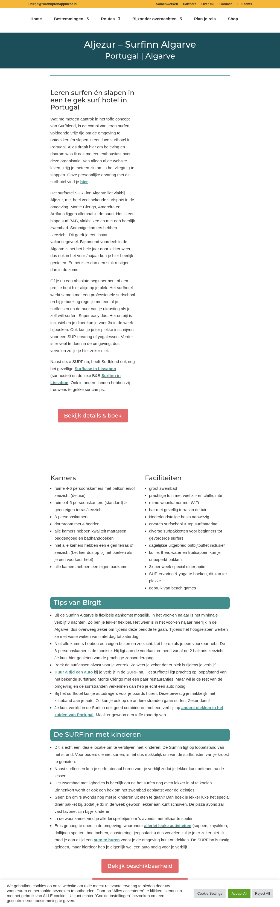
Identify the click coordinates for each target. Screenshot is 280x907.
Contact (226, 4)
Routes (108, 22)
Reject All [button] (262, 893)
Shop (233, 22)
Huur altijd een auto (73, 672)
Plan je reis (205, 22)
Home (36, 22)
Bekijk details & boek (93, 415)
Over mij (207, 4)
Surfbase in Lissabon (95, 368)
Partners (189, 4)
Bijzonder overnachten (154, 22)
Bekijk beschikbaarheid (140, 866)
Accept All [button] (239, 893)
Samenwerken (167, 4)
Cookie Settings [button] (209, 893)
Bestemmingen (68, 22)
